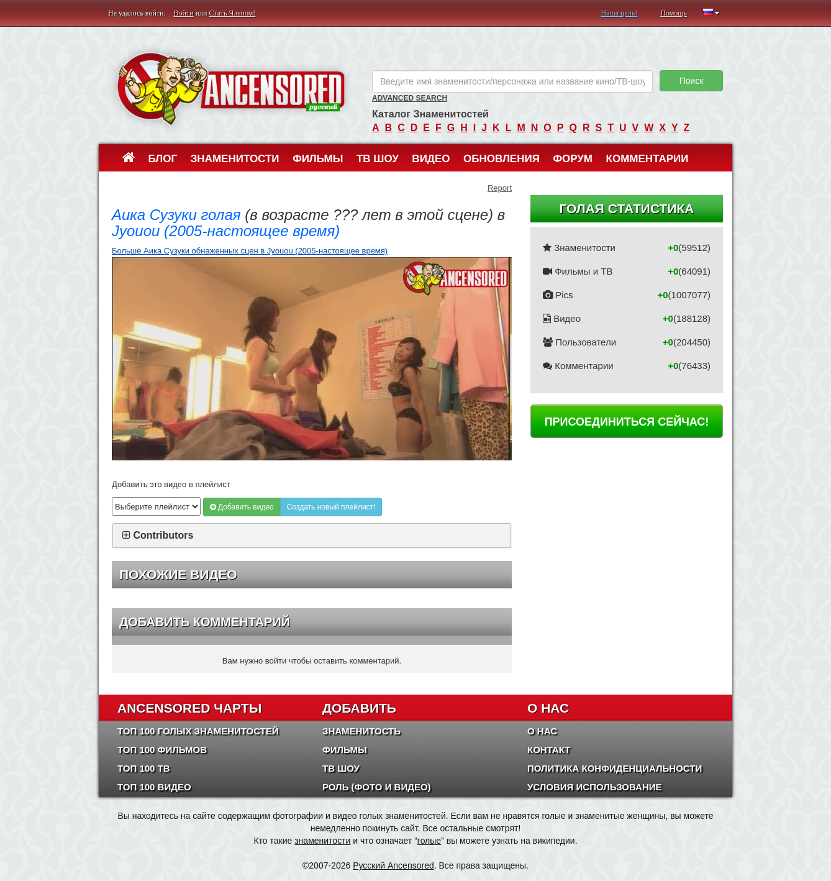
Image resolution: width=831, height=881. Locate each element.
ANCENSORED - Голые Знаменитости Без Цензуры (230, 88)
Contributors (163, 535)
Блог (163, 159)
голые (429, 841)
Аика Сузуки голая (176, 214)
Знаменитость (361, 731)
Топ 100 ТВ (143, 768)
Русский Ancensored (393, 865)
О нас (542, 731)
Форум (573, 159)
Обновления (501, 159)
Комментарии (647, 159)
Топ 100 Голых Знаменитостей (198, 731)
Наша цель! (619, 13)
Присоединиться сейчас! (627, 422)
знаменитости (322, 841)
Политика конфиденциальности (614, 768)
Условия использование (594, 787)
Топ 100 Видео (154, 787)
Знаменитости (235, 159)
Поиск (691, 81)
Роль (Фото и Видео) (376, 787)
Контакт (548, 749)
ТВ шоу (377, 159)
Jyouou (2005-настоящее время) (226, 230)
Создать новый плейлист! (331, 507)
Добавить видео (242, 507)
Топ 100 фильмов (162, 749)
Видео (431, 159)
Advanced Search (409, 98)
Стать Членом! (232, 13)
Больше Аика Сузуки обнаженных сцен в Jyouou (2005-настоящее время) (250, 250)
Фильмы (318, 159)
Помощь (673, 13)
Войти (184, 13)
